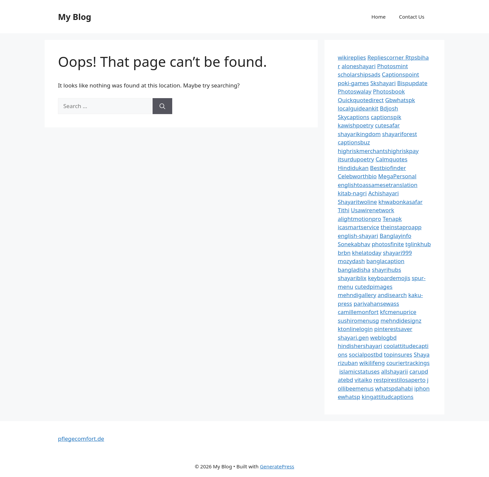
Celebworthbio (357, 176)
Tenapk (392, 219)
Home (378, 16)
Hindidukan (353, 168)
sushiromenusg (358, 320)
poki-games (353, 83)
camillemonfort (358, 312)
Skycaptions (353, 117)
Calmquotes (391, 159)
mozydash (351, 261)
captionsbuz (354, 142)
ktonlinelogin (355, 329)
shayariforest (399, 134)
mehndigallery (357, 295)
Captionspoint (400, 74)
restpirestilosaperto (399, 380)
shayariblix (352, 278)
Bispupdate (412, 83)
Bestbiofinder (388, 168)
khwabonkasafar (400, 202)
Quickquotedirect (361, 100)
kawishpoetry (355, 125)
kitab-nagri (352, 193)
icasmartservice (358, 227)
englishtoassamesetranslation (377, 185)
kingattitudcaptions (387, 396)
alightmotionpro (359, 219)
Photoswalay (354, 91)
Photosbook (389, 91)
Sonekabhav (354, 244)
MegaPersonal (397, 176)
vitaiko (363, 380)
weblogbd (383, 337)
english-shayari (358, 235)
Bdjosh (389, 108)
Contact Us (411, 16)
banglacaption (385, 261)
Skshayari (383, 83)
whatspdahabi (394, 388)
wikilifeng (372, 363)
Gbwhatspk (400, 100)
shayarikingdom (359, 134)
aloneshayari (358, 66)
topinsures (398, 354)
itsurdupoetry (356, 159)
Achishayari (383, 193)
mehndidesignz (400, 320)
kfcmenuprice (398, 312)
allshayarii (394, 371)
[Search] (162, 106)
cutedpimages (373, 286)
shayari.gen (353, 337)
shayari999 (397, 252)
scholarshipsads (359, 74)
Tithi (343, 210)
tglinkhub (418, 244)
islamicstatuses (359, 371)
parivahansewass (376, 303)
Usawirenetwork (372, 210)
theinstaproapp (401, 227)
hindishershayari (360, 346)
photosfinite (388, 244)
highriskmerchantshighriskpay (378, 151)
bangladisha (354, 269)
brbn (344, 252)
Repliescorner (386, 57)
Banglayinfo (395, 235)
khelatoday (366, 252)
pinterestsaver (393, 329)
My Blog (74, 16)
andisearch (392, 295)
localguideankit (358, 108)
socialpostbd (365, 354)
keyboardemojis (389, 278)
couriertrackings (408, 363)
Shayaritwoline (357, 202)
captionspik (386, 117)
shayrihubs (386, 269)
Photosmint (392, 66)
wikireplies (352, 57)
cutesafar (387, 125)
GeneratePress (277, 466)
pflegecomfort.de (81, 438)
